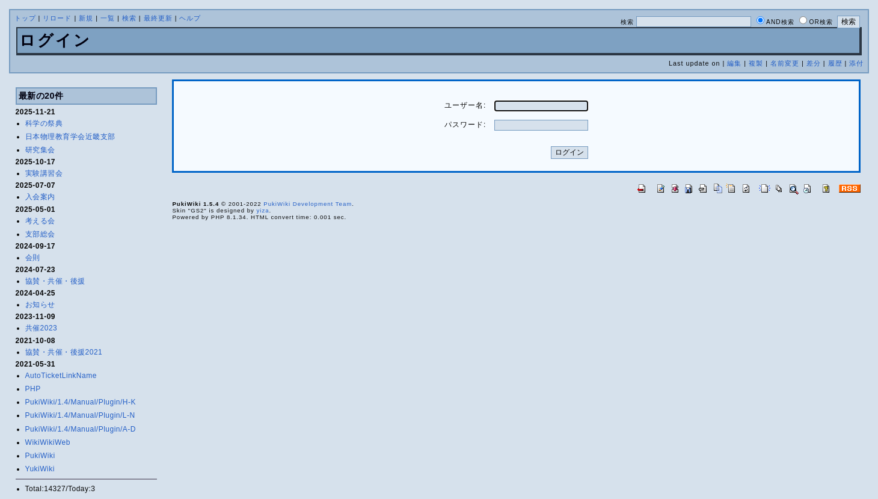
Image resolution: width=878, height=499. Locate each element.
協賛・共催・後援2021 (64, 352)
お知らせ (40, 304)
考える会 (40, 221)
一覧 (107, 18)
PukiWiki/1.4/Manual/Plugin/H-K (80, 402)
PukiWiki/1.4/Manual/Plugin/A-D (80, 429)
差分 (813, 63)
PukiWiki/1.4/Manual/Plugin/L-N (80, 415)
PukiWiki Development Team (307, 203)
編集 (734, 63)
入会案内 (40, 197)
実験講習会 (44, 173)
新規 (86, 18)
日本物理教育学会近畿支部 (70, 136)
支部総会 (40, 234)
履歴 (835, 63)
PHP (33, 389)
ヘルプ (190, 18)
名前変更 (784, 63)
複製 (756, 63)
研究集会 (40, 150)
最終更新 (158, 18)
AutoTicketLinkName (61, 375)
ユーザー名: (465, 105)
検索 (129, 18)
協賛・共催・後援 (55, 281)
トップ (25, 18)
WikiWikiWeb (47, 442)
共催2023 (41, 328)
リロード (57, 18)
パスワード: (465, 124)
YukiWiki (40, 469)
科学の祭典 (44, 123)
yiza (262, 210)
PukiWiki (40, 455)
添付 (856, 63)
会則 (32, 257)
